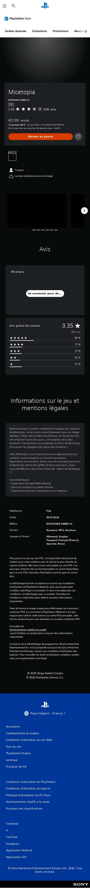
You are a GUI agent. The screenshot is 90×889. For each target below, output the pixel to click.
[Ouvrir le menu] (4, 6)
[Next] (84, 210)
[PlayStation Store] (18, 18)
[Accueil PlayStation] (45, 5)
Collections (39, 31)
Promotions (60, 31)
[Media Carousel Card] (37, 210)
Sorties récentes (15, 31)
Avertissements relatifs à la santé (28, 629)
